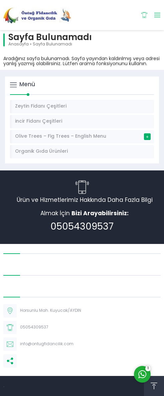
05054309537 (82, 227)
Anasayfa (18, 44)
